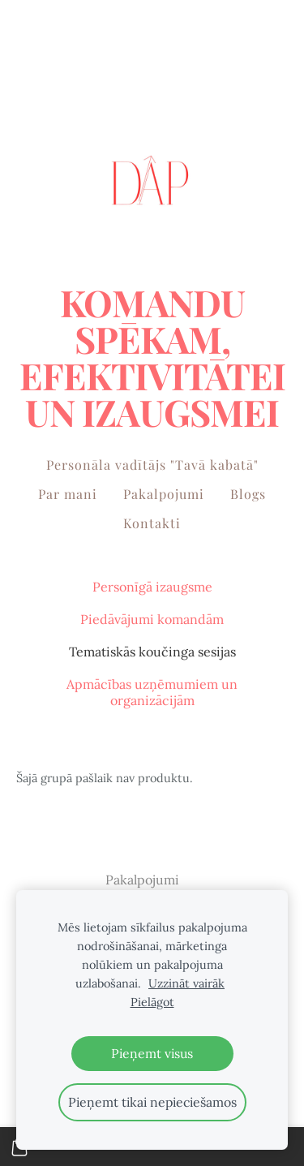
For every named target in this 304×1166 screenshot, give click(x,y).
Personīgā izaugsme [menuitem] (152, 587)
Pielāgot (152, 1002)
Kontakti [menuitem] (152, 522)
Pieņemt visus (152, 1053)
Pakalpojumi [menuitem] (163, 493)
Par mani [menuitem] (67, 493)
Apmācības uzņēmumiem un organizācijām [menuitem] (152, 692)
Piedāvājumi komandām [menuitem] (152, 619)
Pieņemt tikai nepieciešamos (152, 1102)
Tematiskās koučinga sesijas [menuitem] (152, 651)
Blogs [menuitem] (248, 493)
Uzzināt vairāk (186, 983)
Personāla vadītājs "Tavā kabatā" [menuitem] (152, 464)
